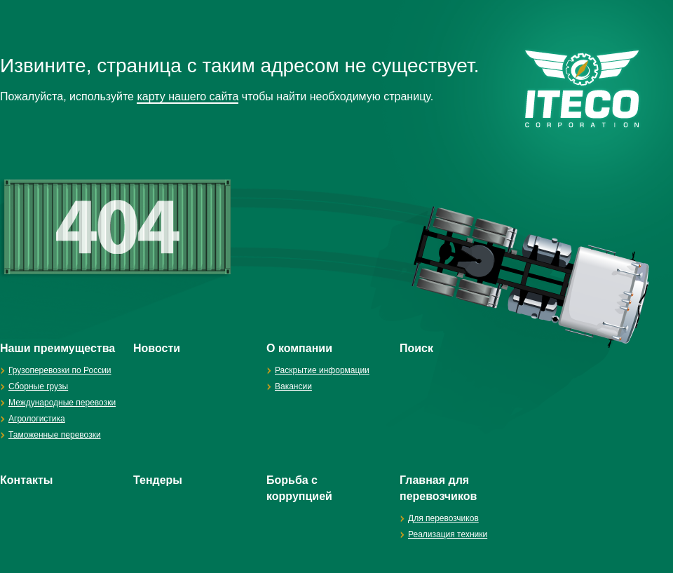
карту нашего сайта (187, 96)
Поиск (416, 348)
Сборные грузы (38, 386)
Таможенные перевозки (54, 435)
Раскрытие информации (322, 370)
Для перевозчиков (443, 518)
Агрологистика (36, 419)
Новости (156, 348)
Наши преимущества (57, 348)
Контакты (26, 480)
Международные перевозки (62, 402)
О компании (299, 348)
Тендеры (157, 480)
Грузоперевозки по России (59, 370)
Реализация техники (447, 534)
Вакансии (293, 386)
